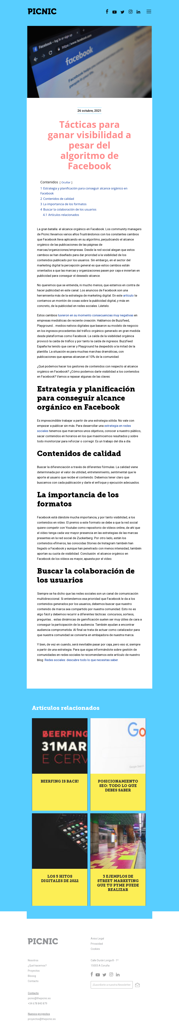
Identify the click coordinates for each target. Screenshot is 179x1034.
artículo (128, 295)
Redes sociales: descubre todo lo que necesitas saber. (82, 660)
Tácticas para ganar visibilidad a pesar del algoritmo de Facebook (89, 145)
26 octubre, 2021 (89, 110)
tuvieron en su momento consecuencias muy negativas (95, 315)
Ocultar (66, 182)
